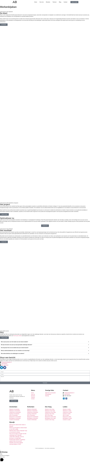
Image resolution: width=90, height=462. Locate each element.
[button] (45, 341)
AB (15, 2)
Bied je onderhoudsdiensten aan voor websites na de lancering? (15, 350)
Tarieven (54, 2)
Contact (65, 2)
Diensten (48, 2)
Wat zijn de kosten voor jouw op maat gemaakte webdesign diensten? (16, 344)
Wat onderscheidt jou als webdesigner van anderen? (12, 353)
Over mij (41, 2)
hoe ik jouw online (17, 335)
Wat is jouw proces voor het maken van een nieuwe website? (14, 341)
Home (35, 2)
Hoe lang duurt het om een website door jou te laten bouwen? (14, 347)
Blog (60, 2)
